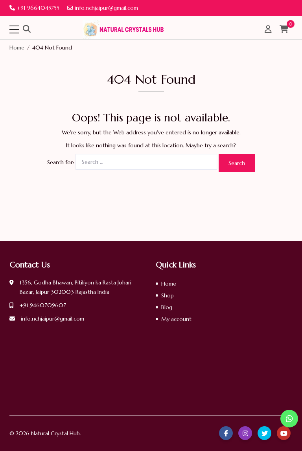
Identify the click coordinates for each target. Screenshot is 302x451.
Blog (166, 307)
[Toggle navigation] (14, 29)
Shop (167, 295)
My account (176, 319)
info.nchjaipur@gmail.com (102, 7)
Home (168, 283)
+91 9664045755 (34, 7)
